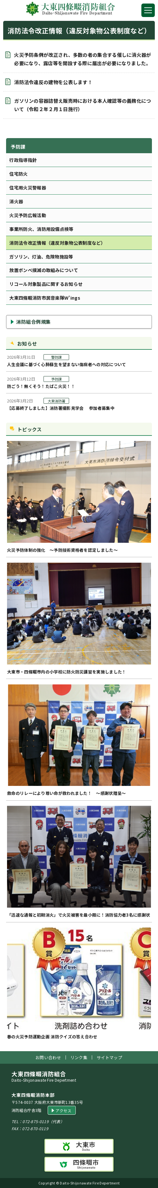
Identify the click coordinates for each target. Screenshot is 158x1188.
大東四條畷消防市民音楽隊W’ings (44, 298)
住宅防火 (18, 174)
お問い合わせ (48, 1057)
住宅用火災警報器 (27, 187)
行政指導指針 (23, 160)
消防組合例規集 (33, 321)
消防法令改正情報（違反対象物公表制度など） (57, 243)
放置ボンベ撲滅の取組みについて (43, 270)
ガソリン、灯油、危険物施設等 (41, 256)
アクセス (63, 1110)
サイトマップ (109, 1057)
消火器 (16, 201)
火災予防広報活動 (27, 215)
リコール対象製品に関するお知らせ (46, 284)
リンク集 (78, 1057)
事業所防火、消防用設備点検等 (41, 229)
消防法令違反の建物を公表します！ (53, 81)
